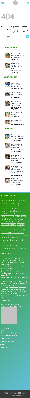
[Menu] (2, 3)
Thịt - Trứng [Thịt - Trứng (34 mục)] (24, 235)
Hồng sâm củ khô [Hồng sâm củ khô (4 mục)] (22, 213)
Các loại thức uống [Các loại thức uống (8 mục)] (16, 205)
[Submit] (27, 36)
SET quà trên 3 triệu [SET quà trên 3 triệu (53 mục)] (19, 229)
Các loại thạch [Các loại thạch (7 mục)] (6, 205)
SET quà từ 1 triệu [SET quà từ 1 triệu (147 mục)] (7, 232)
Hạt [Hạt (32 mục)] (12, 211)
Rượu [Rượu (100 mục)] (13, 224)
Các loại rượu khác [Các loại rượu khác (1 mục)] (16, 203)
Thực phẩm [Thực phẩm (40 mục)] (5, 237)
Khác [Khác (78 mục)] (23, 216)
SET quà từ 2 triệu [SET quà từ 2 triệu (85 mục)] (19, 232)
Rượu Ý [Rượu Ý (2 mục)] (20, 227)
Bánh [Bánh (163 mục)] (4, 200)
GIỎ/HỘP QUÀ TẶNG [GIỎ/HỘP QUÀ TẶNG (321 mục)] (17, 208)
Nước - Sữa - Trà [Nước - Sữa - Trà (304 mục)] (17, 221)
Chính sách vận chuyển (7, 341)
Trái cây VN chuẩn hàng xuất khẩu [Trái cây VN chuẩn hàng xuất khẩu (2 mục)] (10, 245)
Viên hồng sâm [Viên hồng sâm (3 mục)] (6, 248)
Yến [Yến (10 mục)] (13, 248)
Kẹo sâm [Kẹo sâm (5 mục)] (20, 219)
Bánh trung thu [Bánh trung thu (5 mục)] (12, 200)
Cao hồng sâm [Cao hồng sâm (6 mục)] (6, 203)
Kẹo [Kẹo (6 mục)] (3, 219)
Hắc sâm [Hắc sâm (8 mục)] (4, 213)
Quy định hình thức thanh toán (9, 336)
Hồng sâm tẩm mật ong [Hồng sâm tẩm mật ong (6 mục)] (8, 216)
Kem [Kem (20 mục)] (18, 216)
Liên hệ (3, 344)
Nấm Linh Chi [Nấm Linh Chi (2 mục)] (5, 224)
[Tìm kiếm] (8, 3)
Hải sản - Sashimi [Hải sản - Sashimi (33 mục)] (21, 211)
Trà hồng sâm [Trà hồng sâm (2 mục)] (5, 240)
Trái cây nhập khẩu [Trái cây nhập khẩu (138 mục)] (16, 240)
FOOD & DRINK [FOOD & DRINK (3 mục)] (6, 208)
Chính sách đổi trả (6, 338)
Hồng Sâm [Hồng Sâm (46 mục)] (12, 213)
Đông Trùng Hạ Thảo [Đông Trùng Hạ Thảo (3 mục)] (22, 248)
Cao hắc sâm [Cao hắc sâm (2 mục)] (21, 200)
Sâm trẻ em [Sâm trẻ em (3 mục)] (15, 235)
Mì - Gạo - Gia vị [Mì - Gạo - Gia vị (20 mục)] (6, 221)
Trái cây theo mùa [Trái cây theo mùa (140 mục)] (7, 243)
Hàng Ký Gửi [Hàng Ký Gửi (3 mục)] (5, 211)
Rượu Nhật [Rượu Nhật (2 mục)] (5, 227)
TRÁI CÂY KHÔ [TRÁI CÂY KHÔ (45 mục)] (14, 237)
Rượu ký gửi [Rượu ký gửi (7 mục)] (20, 224)
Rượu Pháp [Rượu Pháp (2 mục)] (13, 227)
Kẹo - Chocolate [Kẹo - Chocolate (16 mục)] (11, 219)
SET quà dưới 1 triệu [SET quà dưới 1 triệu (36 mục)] (7, 229)
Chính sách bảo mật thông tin (9, 333)
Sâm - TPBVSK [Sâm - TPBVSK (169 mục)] (6, 235)
